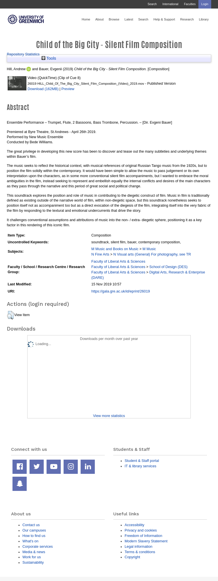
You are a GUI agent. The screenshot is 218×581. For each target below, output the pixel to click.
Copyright (132, 557)
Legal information (138, 546)
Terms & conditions (140, 552)
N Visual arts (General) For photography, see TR (152, 254)
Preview (67, 89)
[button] (10, 315)
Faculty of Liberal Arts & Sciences (118, 261)
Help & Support (164, 19)
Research (187, 19)
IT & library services (140, 466)
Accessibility (134, 525)
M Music (149, 249)
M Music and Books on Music (115, 249)
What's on (30, 541)
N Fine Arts (100, 254)
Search (152, 4)
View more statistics (109, 416)
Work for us (31, 557)
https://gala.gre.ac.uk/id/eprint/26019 (120, 291)
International (170, 4)
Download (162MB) (43, 89)
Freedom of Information (143, 536)
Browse (114, 19)
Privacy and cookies (141, 530)
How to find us (33, 536)
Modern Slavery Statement (146, 541)
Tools (48, 58)
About (99, 19)
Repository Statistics (23, 54)
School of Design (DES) (168, 267)
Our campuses (34, 530)
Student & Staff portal (142, 460)
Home (86, 19)
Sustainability (33, 562)
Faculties (190, 4)
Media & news (33, 552)
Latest (128, 19)
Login (204, 4)
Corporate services (37, 546)
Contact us (31, 525)
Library (204, 19)
